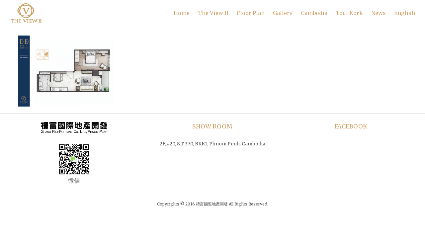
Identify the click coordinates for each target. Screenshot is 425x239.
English (404, 13)
